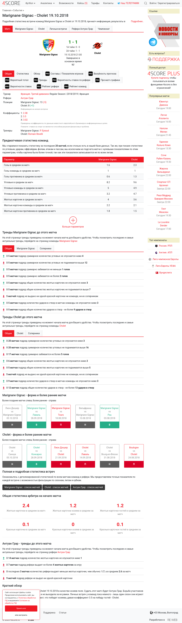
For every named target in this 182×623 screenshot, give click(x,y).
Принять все (21, 608)
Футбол (30, 3)
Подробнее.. (137, 21)
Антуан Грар (27, 98)
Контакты (108, 3)
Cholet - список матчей (56, 487)
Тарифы (95, 3)
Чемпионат (104, 29)
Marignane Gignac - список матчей (22, 487)
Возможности (66, 3)
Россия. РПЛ (163, 246)
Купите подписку (160, 78)
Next (175, 31)
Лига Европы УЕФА (164, 266)
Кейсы (82, 3)
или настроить (21, 615)
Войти (153, 3)
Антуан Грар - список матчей (88, 487)
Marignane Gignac (68, 241)
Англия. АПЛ (163, 252)
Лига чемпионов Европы (163, 259)
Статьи (62, 612)
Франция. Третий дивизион (35, 94)
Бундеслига (164, 272)
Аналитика (47, 3)
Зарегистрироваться (169, 3)
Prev (151, 31)
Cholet (62, 326)
